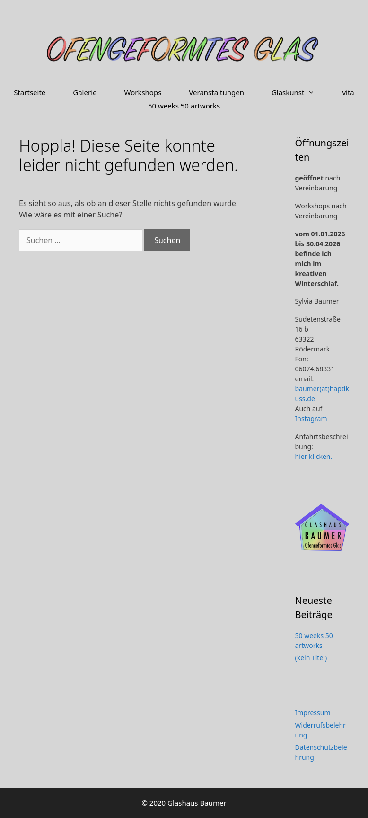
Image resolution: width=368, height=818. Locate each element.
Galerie (84, 92)
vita (348, 92)
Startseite (29, 92)
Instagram (311, 418)
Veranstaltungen (216, 92)
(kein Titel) (311, 657)
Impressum (313, 712)
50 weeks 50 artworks (184, 105)
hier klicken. (314, 456)
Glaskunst (300, 92)
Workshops (142, 92)
